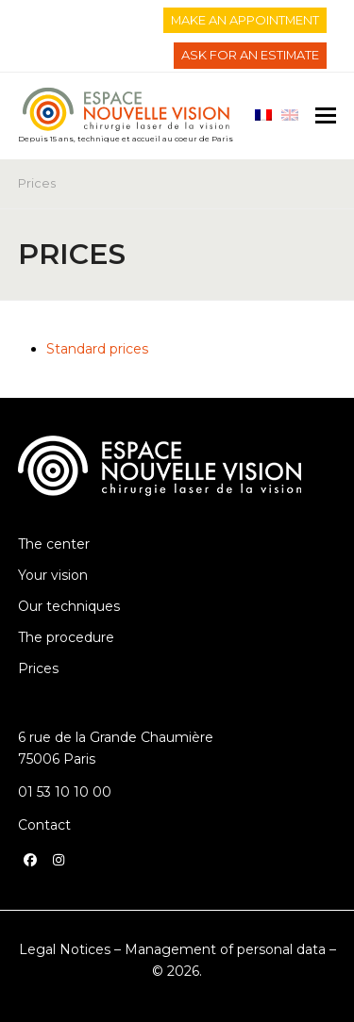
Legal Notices (64, 949)
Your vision (53, 575)
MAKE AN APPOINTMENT (245, 19)
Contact (44, 824)
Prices (38, 668)
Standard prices (97, 348)
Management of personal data (225, 949)
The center (54, 544)
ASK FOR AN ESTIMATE (250, 54)
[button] (325, 115)
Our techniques (69, 606)
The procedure (66, 637)
